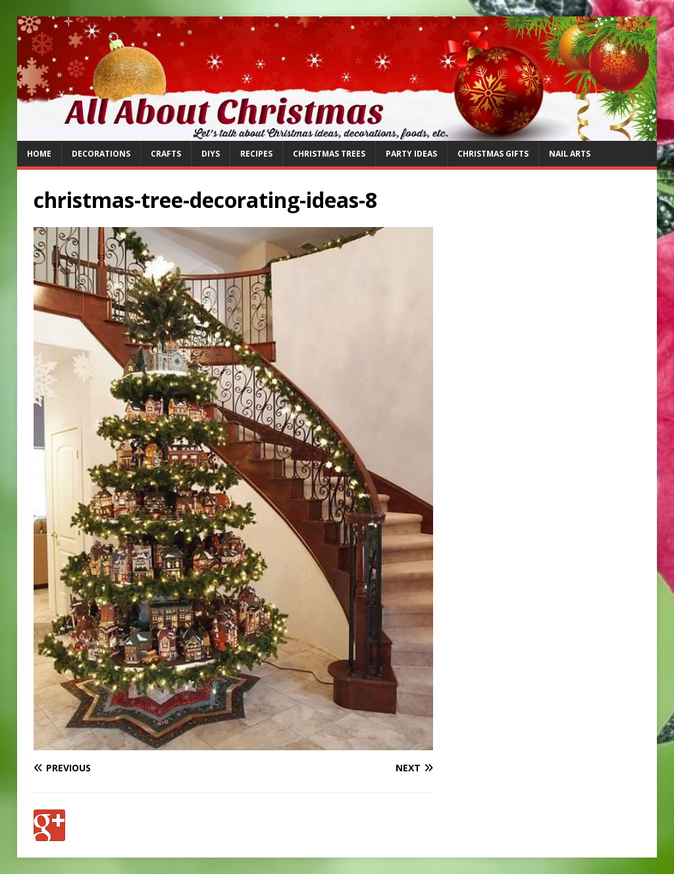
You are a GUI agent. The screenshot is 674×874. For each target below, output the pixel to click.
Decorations (101, 153)
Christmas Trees (329, 153)
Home (39, 153)
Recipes (256, 153)
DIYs (210, 153)
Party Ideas (411, 153)
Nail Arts (569, 153)
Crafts (166, 153)
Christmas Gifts (493, 153)
